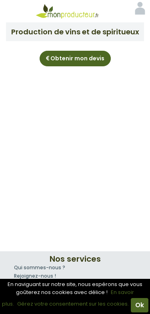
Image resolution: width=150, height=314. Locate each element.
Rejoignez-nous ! (35, 275)
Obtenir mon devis (75, 58)
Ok (139, 305)
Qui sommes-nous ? (39, 267)
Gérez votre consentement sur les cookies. (73, 304)
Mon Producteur (75, 11)
